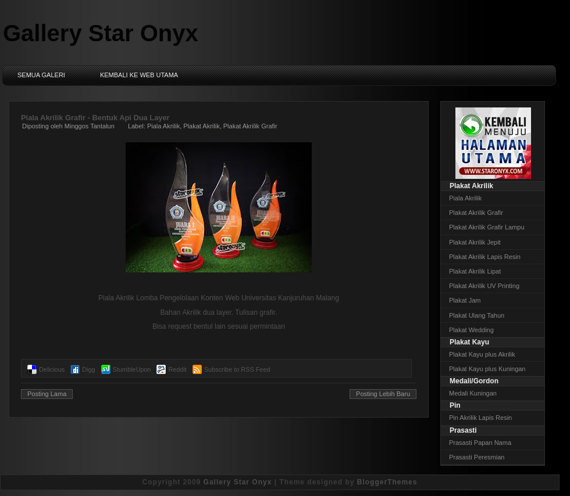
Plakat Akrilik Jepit (475, 242)
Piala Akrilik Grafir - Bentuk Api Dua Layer (95, 117)
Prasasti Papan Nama (480, 442)
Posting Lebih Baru (383, 393)
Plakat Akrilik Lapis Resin (485, 256)
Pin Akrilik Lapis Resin (480, 417)
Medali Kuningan (473, 393)
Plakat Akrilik (201, 126)
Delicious (52, 369)
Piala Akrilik (163, 126)
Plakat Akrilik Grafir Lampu (487, 227)
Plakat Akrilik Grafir (250, 126)
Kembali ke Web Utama (139, 74)
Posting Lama (46, 393)
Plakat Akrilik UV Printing (484, 285)
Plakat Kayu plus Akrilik (482, 354)
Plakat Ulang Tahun (476, 315)
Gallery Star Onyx (100, 33)
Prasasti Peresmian (476, 457)
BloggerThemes (387, 482)
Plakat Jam (464, 300)
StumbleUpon (132, 369)
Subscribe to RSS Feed (237, 369)
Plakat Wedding (471, 329)
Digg (88, 369)
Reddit (177, 369)
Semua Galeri (41, 74)
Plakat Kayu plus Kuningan (487, 368)
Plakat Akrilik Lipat (475, 271)
